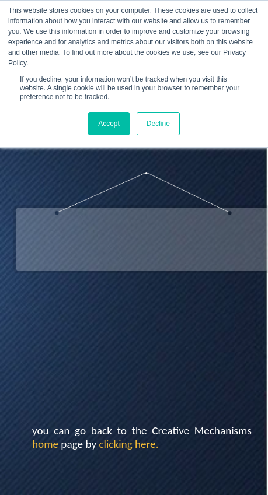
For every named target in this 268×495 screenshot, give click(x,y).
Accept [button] (109, 124)
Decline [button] (158, 124)
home (45, 444)
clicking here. (128, 444)
